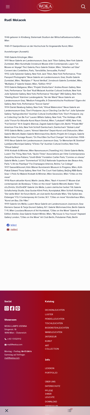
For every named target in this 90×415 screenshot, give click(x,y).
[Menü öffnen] (15, 6)
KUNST (48, 341)
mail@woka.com (13, 344)
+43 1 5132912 (12, 339)
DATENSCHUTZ (52, 386)
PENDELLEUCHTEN (54, 319)
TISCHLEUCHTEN (54, 323)
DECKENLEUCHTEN (55, 310)
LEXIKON (49, 368)
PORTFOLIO (51, 372)
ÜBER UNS (50, 381)
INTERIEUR (50, 336)
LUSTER (49, 314)
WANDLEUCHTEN (53, 332)
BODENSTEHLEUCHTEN (57, 327)
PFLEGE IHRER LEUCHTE (50, 394)
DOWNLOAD (51, 401)
